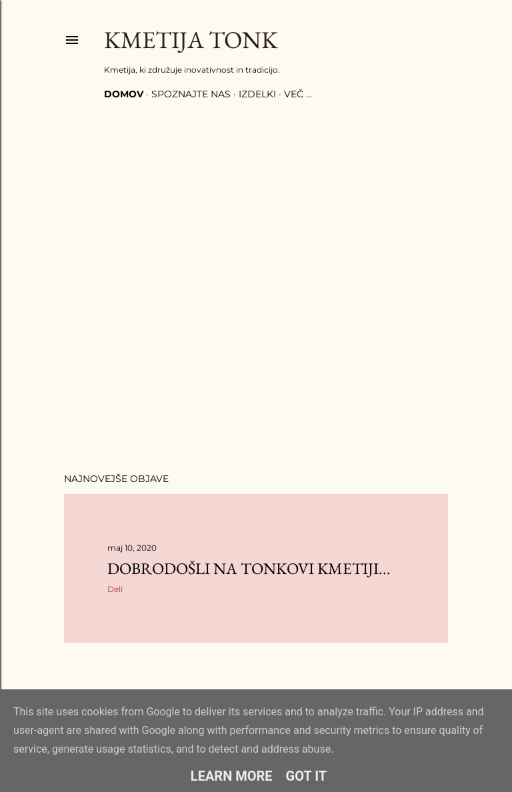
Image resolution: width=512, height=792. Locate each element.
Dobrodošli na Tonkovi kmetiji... (249, 568)
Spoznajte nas (191, 94)
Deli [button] (115, 589)
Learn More (232, 776)
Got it (306, 776)
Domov (123, 94)
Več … (298, 94)
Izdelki (257, 94)
